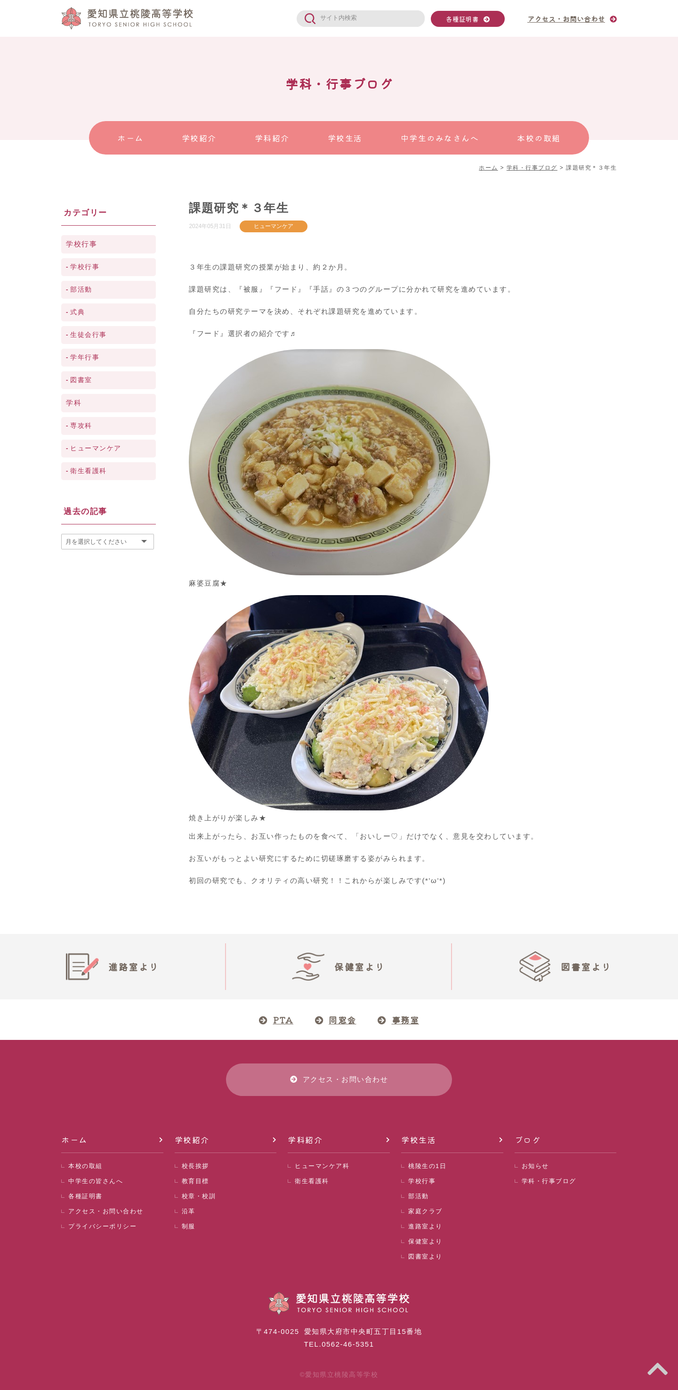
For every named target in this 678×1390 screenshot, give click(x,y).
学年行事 (84, 357)
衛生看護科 (88, 470)
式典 (77, 312)
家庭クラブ (425, 1211)
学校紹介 (192, 1139)
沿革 (188, 1211)
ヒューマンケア (273, 226)
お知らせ (535, 1165)
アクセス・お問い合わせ (106, 1211)
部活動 (81, 289)
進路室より (425, 1226)
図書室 (81, 380)
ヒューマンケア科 (322, 1165)
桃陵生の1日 (427, 1165)
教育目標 (195, 1181)
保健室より (425, 1241)
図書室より (425, 1256)
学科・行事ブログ (549, 1181)
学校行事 (81, 244)
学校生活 (418, 1139)
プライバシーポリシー (102, 1226)
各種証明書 (462, 19)
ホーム (74, 1139)
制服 (188, 1226)
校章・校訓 (199, 1196)
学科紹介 (305, 1139)
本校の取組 (85, 1165)
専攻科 (81, 425)
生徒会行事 (88, 334)
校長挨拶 (195, 1165)
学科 (73, 403)
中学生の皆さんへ (95, 1181)
